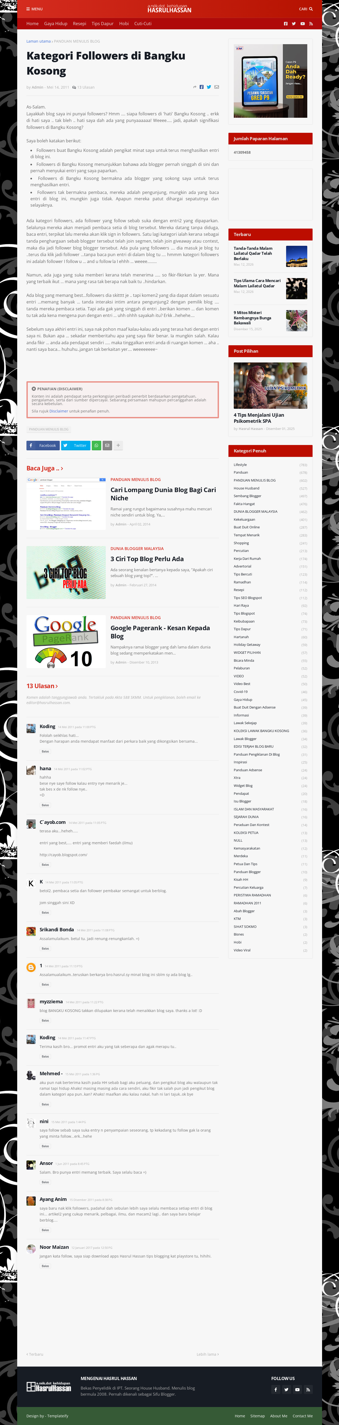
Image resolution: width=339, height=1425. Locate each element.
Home (32, 23)
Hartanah (270, 637)
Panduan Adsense (270, 770)
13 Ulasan (86, 87)
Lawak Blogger (270, 739)
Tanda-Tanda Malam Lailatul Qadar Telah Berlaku (253, 253)
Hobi (124, 23)
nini (44, 1121)
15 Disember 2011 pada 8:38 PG (91, 1200)
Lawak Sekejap (270, 723)
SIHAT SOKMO (270, 927)
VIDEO (270, 676)
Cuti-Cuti (143, 23)
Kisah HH (270, 880)
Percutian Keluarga (270, 888)
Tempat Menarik (270, 535)
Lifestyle (270, 465)
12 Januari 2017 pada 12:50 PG (91, 1248)
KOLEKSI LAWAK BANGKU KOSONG (270, 731)
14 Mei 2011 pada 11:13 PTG (64, 966)
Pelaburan (270, 668)
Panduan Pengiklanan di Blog (270, 754)
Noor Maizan (54, 1247)
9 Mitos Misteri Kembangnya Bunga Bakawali (252, 317)
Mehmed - (51, 1073)
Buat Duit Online (270, 527)
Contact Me (303, 1415)
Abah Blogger (270, 911)
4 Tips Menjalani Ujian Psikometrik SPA (259, 418)
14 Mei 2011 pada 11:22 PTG (84, 1002)
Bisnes (270, 934)
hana (45, 768)
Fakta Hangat (270, 504)
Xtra (270, 778)
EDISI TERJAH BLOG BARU (270, 747)
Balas (45, 751)
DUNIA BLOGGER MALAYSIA (137, 548)
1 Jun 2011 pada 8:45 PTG (72, 1164)
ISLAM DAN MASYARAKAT (270, 809)
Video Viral (270, 950)
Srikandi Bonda (57, 929)
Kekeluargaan (270, 520)
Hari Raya (270, 606)
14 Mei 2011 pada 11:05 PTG (87, 823)
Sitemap (257, 1415)
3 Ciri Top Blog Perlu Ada (147, 559)
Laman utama (38, 41)
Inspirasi (270, 762)
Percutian (270, 551)
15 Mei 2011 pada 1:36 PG (82, 1074)
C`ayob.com (53, 822)
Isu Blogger (270, 801)
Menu (37, 8)
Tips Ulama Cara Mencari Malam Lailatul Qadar (257, 283)
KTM (270, 919)
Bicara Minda (270, 661)
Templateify (57, 1415)
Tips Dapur (103, 23)
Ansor (46, 1163)
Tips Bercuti (270, 574)
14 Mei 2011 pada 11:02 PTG (73, 769)
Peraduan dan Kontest (270, 825)
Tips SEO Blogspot (270, 598)
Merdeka (270, 856)
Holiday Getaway (270, 645)
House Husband (270, 488)
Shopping (270, 543)
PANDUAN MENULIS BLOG (77, 41)
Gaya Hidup (55, 23)
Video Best (270, 684)
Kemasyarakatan (270, 848)
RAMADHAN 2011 (270, 903)
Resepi (79, 23)
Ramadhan (270, 582)
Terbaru (36, 1354)
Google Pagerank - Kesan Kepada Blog (160, 632)
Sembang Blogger (270, 496)
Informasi (270, 715)
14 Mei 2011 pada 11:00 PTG (77, 727)
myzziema (51, 1001)
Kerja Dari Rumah (270, 559)
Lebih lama (206, 1354)
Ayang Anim (53, 1199)
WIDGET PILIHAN (270, 653)
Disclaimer (58, 411)
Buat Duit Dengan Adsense (270, 707)
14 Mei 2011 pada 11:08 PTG (95, 930)
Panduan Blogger (270, 872)
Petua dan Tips (270, 864)
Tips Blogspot (270, 613)
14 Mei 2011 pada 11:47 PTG (77, 1038)
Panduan (270, 472)
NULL (270, 840)
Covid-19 (270, 692)
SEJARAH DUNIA (270, 817)
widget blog (270, 786)
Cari (303, 8)
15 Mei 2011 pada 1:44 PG (68, 1122)
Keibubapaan (270, 621)
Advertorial (270, 566)
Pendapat (270, 794)
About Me (278, 1415)
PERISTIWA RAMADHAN (270, 895)
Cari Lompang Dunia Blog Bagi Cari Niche (163, 493)
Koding (47, 726)
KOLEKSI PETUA (270, 833)
